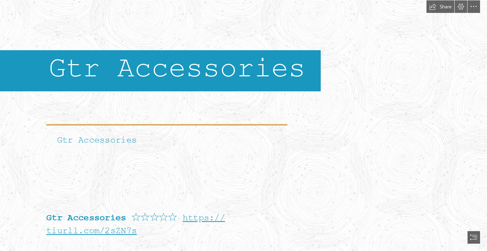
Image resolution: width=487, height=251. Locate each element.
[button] (440, 6)
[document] (243, 125)
